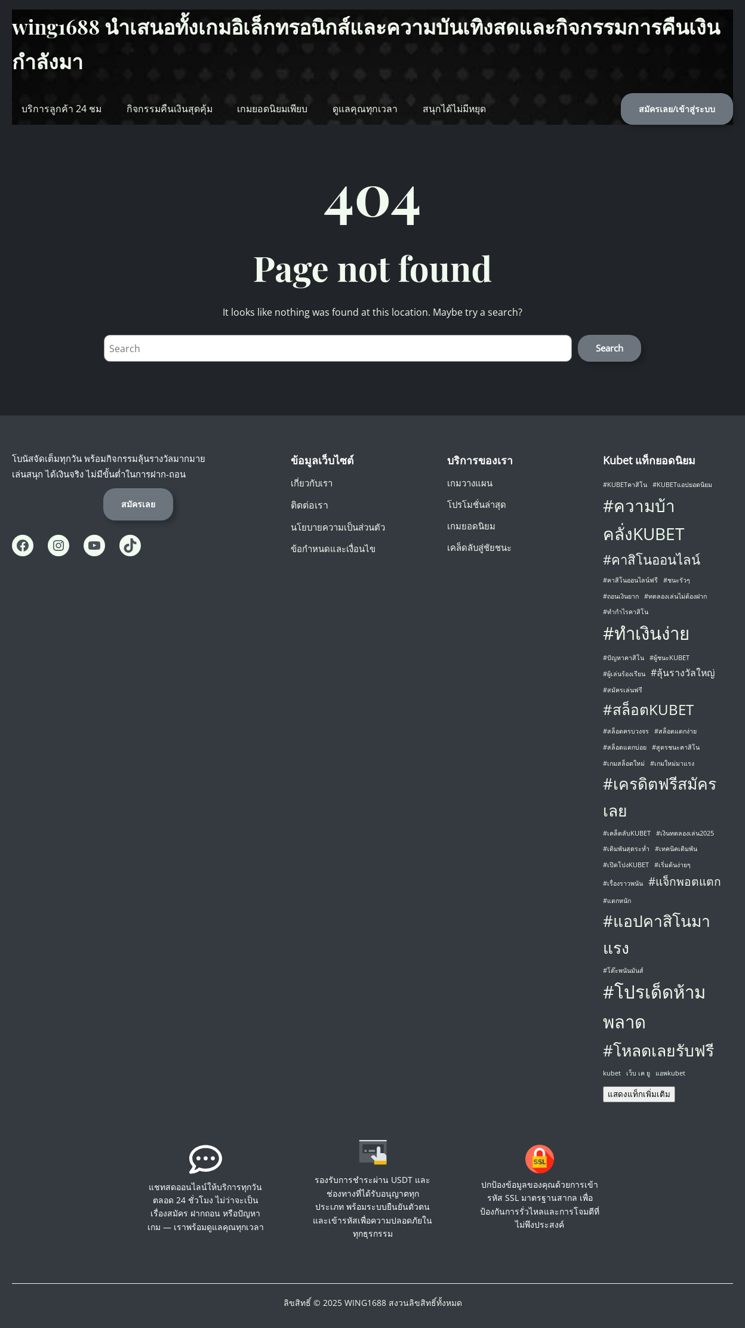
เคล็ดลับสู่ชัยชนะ (479, 547)
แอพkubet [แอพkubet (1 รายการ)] (670, 1073)
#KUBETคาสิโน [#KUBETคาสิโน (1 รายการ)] (625, 484)
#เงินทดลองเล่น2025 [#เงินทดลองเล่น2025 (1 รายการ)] (685, 833)
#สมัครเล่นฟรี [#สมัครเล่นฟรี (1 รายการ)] (622, 690)
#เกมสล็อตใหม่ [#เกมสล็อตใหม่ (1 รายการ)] (624, 763)
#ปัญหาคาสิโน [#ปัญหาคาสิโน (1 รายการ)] (623, 658)
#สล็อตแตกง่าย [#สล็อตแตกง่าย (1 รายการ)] (675, 731)
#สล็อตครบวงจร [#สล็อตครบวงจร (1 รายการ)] (626, 731)
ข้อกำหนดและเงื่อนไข (333, 548)
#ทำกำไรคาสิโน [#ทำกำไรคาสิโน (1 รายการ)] (625, 612)
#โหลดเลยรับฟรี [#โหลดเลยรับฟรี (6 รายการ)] (658, 1050)
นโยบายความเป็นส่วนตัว (338, 527)
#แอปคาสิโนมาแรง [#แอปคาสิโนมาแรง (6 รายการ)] (656, 934)
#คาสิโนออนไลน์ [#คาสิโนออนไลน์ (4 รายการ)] (651, 559)
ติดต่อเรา (309, 505)
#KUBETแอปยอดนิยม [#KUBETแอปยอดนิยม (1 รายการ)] (682, 484)
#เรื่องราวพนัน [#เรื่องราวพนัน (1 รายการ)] (623, 883)
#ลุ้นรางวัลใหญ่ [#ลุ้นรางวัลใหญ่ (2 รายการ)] (683, 672)
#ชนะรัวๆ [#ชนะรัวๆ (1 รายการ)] (676, 580)
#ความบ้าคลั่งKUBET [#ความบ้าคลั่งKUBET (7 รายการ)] (643, 519)
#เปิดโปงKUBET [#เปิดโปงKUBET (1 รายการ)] (626, 865)
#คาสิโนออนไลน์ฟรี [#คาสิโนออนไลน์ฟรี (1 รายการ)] (630, 580)
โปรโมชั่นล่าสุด (476, 504)
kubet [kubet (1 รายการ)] (612, 1073)
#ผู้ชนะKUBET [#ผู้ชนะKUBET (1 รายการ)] (669, 658)
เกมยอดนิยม (471, 526)
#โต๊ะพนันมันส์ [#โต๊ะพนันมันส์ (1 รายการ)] (623, 970)
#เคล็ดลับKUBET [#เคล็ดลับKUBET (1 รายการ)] (627, 833)
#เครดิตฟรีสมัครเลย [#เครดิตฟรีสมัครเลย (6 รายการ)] (659, 797)
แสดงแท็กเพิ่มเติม (639, 1094)
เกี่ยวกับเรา (312, 483)
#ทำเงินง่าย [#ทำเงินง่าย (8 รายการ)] (646, 633)
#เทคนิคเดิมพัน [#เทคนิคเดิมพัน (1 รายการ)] (676, 849)
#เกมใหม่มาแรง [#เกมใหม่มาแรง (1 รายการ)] (672, 763)
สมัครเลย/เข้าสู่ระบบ (677, 109)
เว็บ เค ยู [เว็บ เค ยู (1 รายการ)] (638, 1073)
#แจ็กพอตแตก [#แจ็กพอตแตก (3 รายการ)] (684, 881)
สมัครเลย (138, 504)
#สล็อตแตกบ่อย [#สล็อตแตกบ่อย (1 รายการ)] (625, 747)
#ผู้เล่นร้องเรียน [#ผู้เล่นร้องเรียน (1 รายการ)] (624, 674)
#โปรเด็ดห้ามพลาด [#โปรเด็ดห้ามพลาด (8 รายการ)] (654, 1007)
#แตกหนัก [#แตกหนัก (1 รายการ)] (617, 900)
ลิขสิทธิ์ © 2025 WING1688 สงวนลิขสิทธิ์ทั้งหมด (373, 1302)
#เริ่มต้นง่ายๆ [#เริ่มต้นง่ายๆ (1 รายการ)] (672, 865)
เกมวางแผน (469, 483)
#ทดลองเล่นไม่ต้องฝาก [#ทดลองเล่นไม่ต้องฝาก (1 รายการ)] (675, 596)
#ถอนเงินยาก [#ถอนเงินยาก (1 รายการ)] (621, 596)
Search (609, 348)
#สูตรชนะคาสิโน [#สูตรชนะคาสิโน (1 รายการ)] (676, 747)
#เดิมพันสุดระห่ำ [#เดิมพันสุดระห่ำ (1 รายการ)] (626, 849)
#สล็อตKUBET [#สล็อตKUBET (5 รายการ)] (648, 709)
